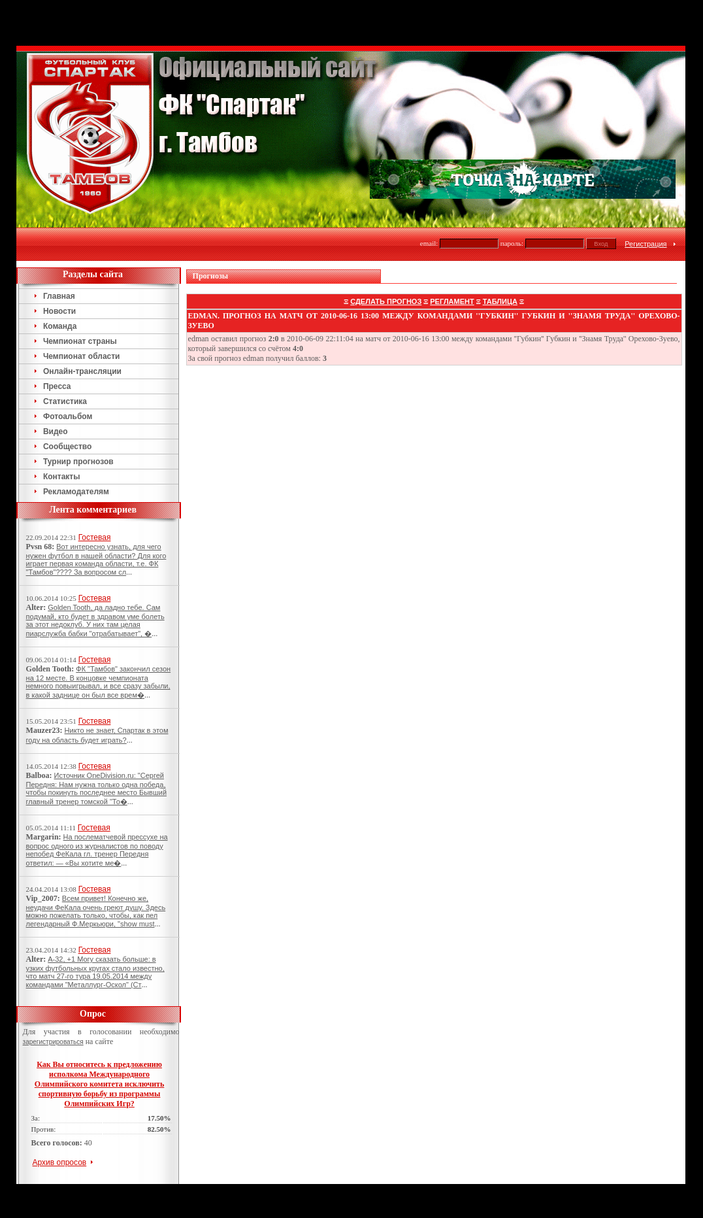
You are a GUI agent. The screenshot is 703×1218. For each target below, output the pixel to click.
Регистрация (645, 244)
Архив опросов (60, 1162)
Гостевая (94, 537)
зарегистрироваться (53, 1041)
